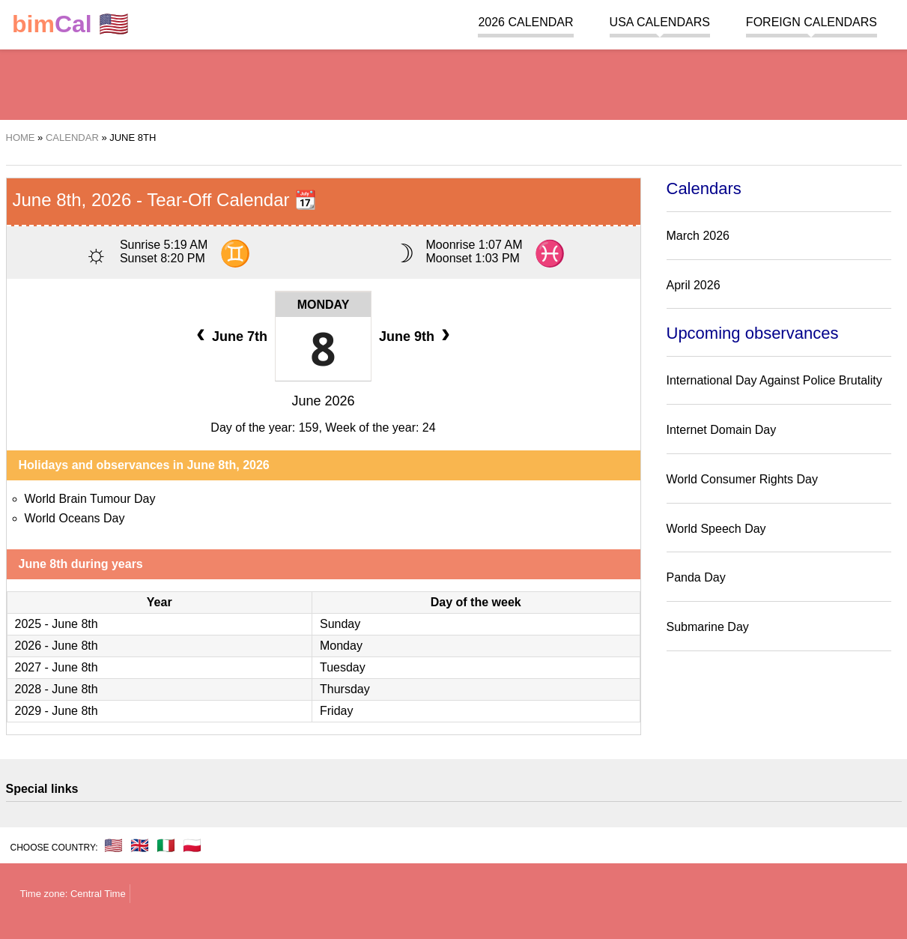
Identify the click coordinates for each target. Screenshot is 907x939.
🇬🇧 (139, 845)
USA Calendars (660, 22)
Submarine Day (708, 627)
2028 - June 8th (56, 689)
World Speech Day (716, 528)
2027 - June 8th (56, 667)
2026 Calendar (525, 22)
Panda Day (696, 577)
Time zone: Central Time (73, 893)
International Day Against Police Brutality (774, 380)
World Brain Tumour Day (90, 498)
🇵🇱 (192, 845)
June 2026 (322, 400)
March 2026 (698, 235)
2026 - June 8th (56, 645)
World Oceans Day (75, 518)
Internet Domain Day (722, 429)
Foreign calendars (811, 22)
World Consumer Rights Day (742, 479)
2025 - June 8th (56, 624)
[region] (454, 82)
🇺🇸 (70, 24)
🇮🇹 (166, 845)
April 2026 (694, 285)
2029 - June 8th (56, 710)
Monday (323, 304)
